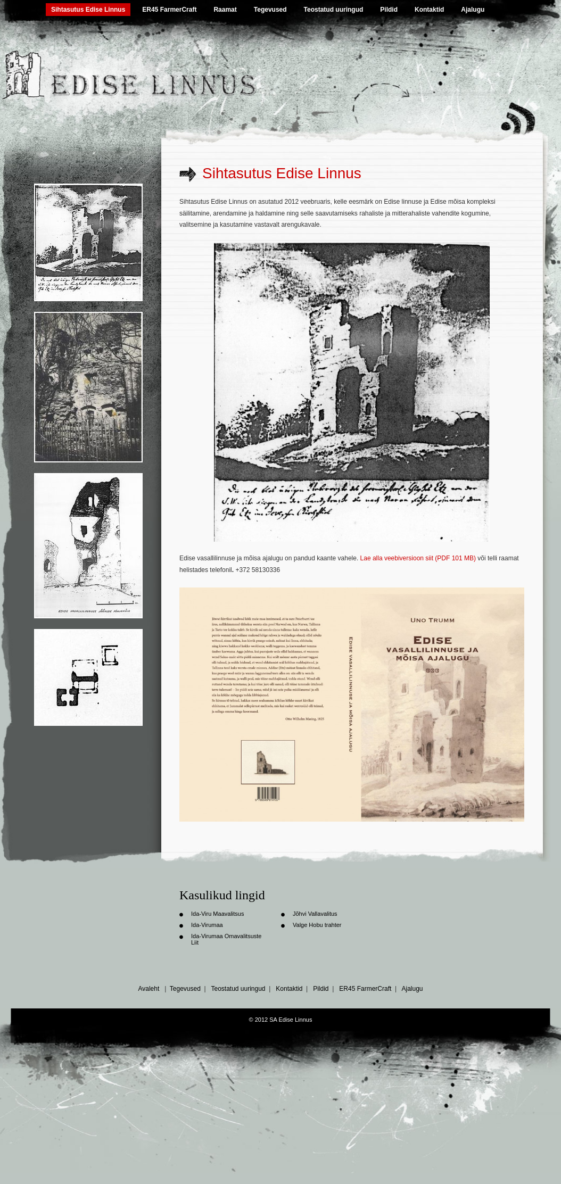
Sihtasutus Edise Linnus (88, 9)
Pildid (389, 9)
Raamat (224, 9)
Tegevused (270, 9)
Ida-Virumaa (207, 925)
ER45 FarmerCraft (169, 9)
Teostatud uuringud (334, 9)
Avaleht (148, 988)
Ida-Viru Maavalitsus (217, 913)
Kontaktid (429, 9)
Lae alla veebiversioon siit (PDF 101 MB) (418, 558)
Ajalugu (472, 9)
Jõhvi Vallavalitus (315, 913)
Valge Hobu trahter (317, 925)
